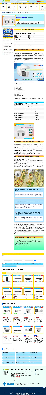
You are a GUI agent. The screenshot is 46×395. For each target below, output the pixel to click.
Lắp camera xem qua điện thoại (7, 392)
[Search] (22, 1)
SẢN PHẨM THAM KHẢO (14, 272)
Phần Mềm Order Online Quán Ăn (34, 352)
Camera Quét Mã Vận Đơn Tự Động (20, 352)
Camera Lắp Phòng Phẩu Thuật (8, 43)
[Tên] (8, 260)
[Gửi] (35, 260)
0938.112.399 (41, 1)
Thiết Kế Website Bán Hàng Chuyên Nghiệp (21, 362)
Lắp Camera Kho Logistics (7, 40)
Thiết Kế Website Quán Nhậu (33, 357)
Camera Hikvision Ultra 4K (12, 12)
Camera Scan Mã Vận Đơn (6, 352)
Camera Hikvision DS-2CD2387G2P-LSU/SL (22, 12)
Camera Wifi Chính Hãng (5, 12)
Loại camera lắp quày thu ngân (8, 49)
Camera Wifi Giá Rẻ (12, 393)
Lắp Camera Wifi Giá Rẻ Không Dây (38, 392)
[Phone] (29, 260)
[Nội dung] (23, 258)
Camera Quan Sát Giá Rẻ (30, 263)
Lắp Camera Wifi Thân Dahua (7, 53)
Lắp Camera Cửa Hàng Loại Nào (16, 392)
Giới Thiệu (14, 3)
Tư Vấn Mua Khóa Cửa (32, 393)
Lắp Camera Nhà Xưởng (30, 392)
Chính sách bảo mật (5, 373)
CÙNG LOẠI (3, 272)
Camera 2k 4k (8, 272)
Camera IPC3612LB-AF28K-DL (38, 334)
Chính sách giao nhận (5, 372)
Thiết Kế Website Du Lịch (33, 362)
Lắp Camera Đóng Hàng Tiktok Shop (20, 357)
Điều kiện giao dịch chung (6, 374)
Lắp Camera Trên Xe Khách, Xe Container (38, 263)
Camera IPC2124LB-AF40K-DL (27, 334)
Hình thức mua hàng (5, 371)
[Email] (18, 260)
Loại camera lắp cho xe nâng (7, 39)
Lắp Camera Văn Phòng (23, 392)
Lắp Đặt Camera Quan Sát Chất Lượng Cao (21, 263)
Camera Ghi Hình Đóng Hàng (6, 357)
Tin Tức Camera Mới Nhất (10, 349)
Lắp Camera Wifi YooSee (19, 393)
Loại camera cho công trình (7, 46)
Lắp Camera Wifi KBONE (26, 393)
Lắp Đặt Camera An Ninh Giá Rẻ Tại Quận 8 (10, 263)
